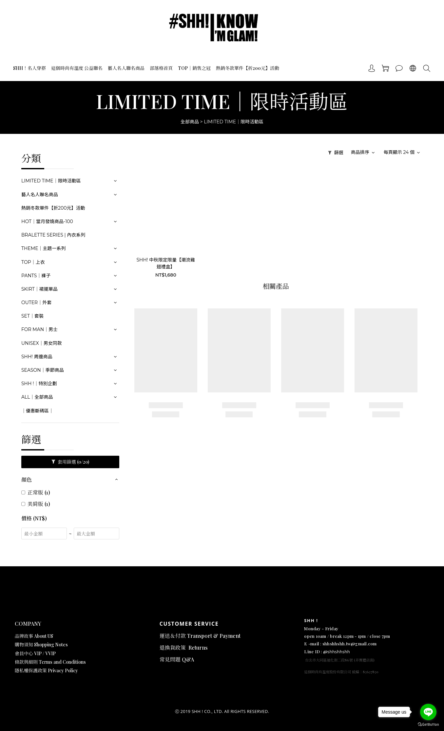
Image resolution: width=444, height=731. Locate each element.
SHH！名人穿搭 (29, 68)
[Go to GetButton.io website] (428, 724)
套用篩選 (70, 462)
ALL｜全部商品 (37, 397)
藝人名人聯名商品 (126, 68)
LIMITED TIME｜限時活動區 (233, 122)
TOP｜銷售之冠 (194, 68)
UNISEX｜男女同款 (41, 343)
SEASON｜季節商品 (42, 370)
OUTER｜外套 (36, 302)
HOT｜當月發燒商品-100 (47, 221)
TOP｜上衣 (33, 262)
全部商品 (190, 122)
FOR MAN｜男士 (39, 329)
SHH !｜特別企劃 (39, 383)
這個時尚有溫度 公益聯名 (77, 68)
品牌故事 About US (34, 636)
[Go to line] (428, 712)
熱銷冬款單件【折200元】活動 (247, 68)
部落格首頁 (161, 68)
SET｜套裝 (32, 316)
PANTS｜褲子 (35, 276)
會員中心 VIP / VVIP (35, 653)
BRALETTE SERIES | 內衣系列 (53, 235)
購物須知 (24, 644)
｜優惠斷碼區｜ (37, 411)
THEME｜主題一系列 (43, 248)
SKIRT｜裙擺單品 (39, 289)
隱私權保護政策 (31, 670)
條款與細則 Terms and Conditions (50, 662)
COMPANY (28, 623)
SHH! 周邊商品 (36, 357)
